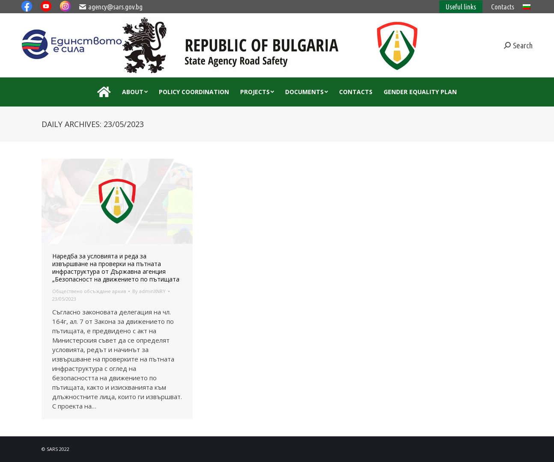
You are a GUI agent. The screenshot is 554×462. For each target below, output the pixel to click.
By (149, 291)
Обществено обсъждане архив (89, 291)
